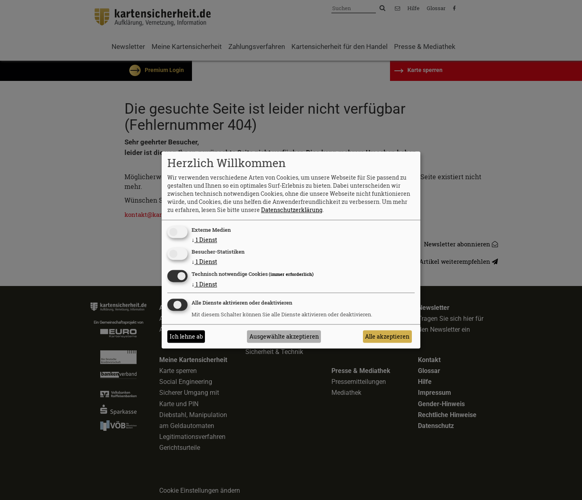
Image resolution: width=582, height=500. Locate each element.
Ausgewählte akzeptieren (284, 336)
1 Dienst (204, 240)
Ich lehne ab (186, 336)
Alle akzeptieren (387, 336)
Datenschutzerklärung (292, 210)
